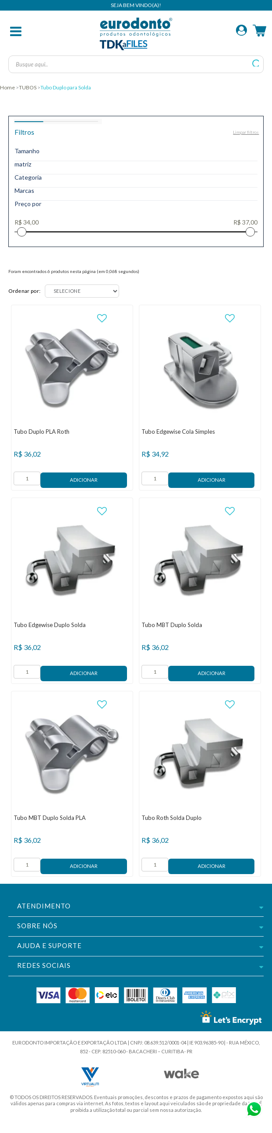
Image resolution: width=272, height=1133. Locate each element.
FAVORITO (102, 318)
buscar (256, 63)
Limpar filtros (246, 132)
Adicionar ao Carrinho (83, 480)
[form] (27, 478)
